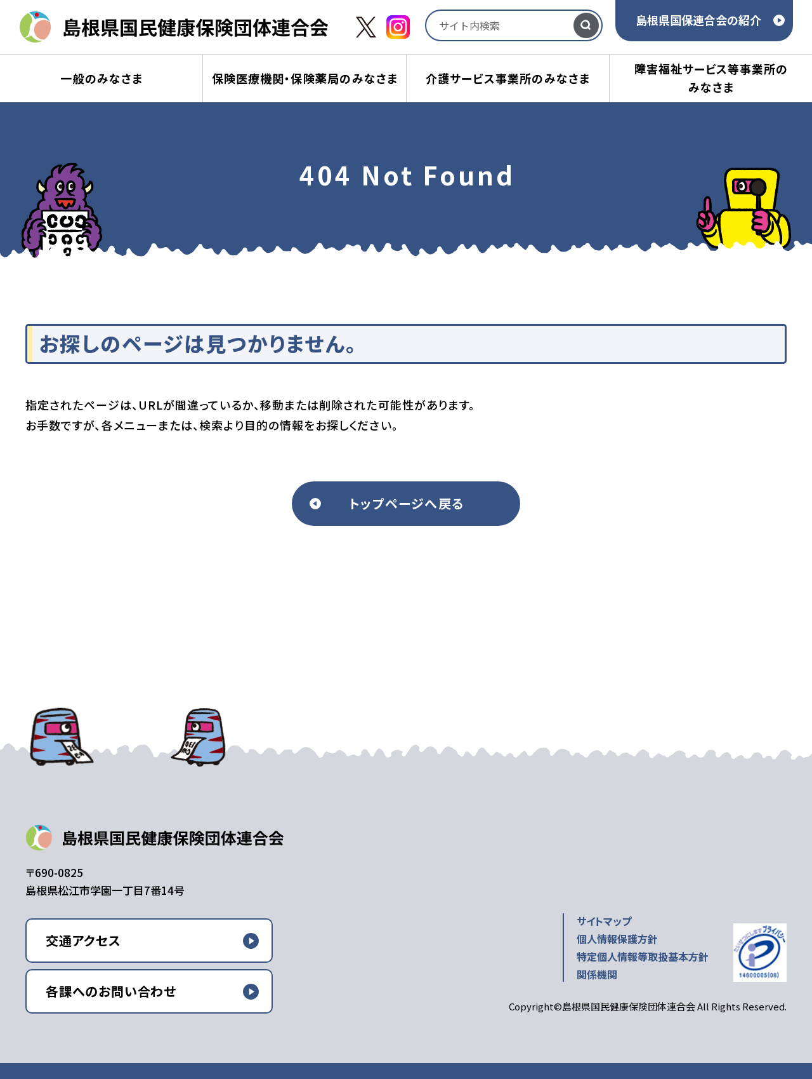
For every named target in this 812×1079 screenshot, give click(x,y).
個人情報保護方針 (617, 938)
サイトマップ (604, 920)
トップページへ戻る (406, 503)
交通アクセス (83, 940)
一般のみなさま (101, 78)
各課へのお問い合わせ (111, 991)
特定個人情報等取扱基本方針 (643, 956)
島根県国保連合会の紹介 (698, 19)
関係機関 (597, 974)
